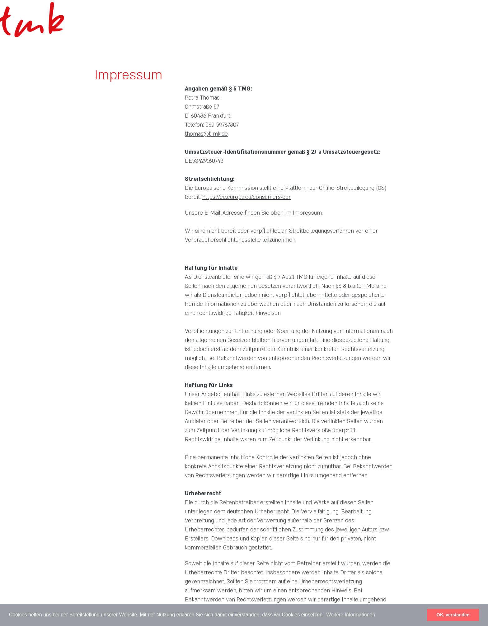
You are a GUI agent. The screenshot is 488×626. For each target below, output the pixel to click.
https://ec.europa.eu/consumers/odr (246, 197)
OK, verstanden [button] (453, 614)
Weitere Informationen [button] (350, 614)
